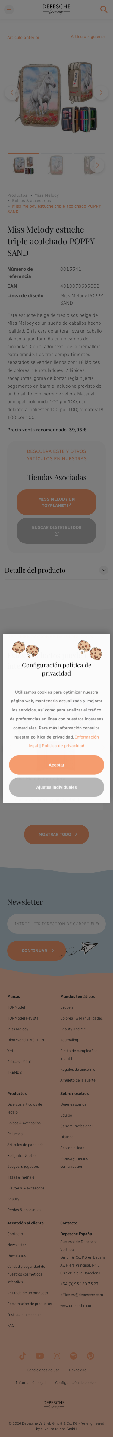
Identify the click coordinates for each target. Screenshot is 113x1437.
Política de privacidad (63, 745)
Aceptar (56, 765)
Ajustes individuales (56, 787)
